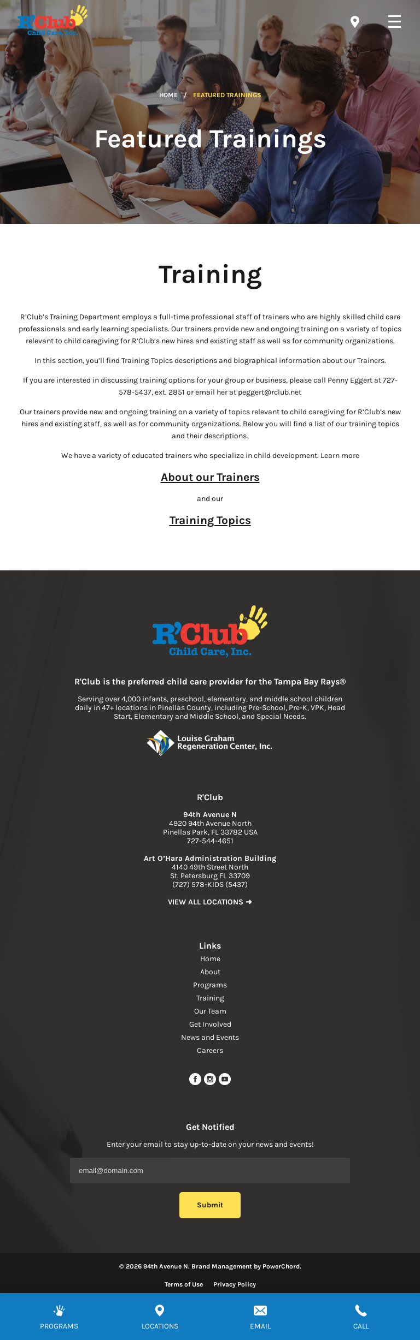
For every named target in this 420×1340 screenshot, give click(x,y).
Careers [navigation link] (210, 1050)
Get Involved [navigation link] (210, 1024)
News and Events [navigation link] (210, 1037)
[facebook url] (196, 1083)
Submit (210, 1205)
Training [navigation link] (210, 998)
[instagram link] (210, 1083)
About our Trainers (210, 477)
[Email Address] (210, 1170)
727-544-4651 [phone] (210, 840)
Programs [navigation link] (210, 985)
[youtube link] (224, 1083)
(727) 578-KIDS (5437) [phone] (210, 884)
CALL (361, 1326)
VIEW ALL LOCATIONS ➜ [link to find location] (210, 902)
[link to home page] (210, 632)
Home (168, 95)
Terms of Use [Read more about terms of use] (184, 1284)
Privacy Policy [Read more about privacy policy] (234, 1284)
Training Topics (210, 520)
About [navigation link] (210, 971)
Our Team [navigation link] (210, 1011)
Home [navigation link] (210, 958)
